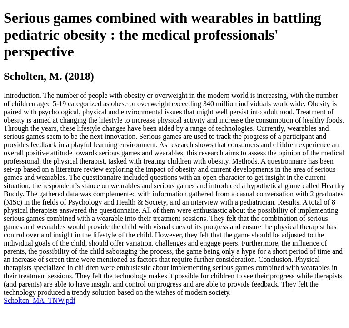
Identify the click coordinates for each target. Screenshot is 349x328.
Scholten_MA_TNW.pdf (39, 300)
